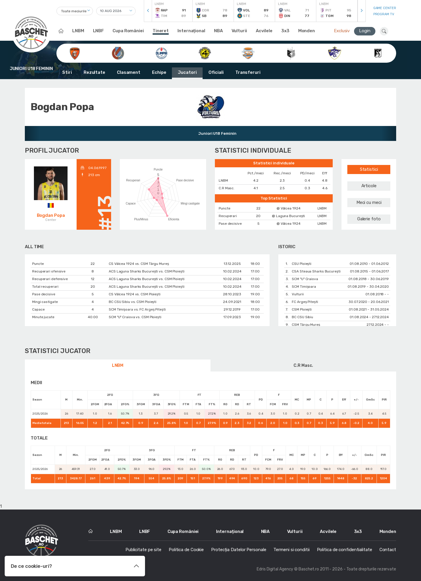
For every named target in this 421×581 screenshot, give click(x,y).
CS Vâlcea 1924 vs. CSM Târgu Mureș (139, 264)
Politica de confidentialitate (344, 549)
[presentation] (148, 11)
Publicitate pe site (143, 549)
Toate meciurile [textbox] (74, 11)
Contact (387, 549)
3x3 (285, 30)
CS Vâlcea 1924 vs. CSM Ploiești (135, 294)
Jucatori (187, 72)
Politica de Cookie (186, 549)
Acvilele (264, 30)
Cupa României (128, 30)
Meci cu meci (369, 202)
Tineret (161, 30)
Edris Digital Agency (275, 569)
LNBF (98, 30)
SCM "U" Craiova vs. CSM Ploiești (135, 317)
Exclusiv (342, 30)
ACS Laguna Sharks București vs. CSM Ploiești (146, 271)
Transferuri (247, 72)
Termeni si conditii (291, 549)
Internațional (191, 30)
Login (364, 30)
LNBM (78, 30)
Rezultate (94, 72)
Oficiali (216, 72)
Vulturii (239, 30)
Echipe (159, 72)
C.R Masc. (303, 365)
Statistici (369, 169)
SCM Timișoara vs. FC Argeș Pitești (137, 309)
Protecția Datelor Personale (238, 549)
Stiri (67, 72)
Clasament (128, 72)
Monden (306, 30)
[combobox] (74, 11)
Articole (369, 185)
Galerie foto (369, 219)
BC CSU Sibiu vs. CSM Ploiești (132, 302)
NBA (218, 30)
